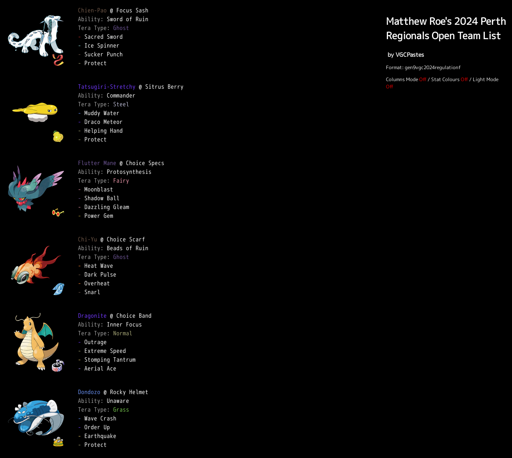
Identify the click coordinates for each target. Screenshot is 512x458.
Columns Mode (402, 79)
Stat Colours (445, 79)
